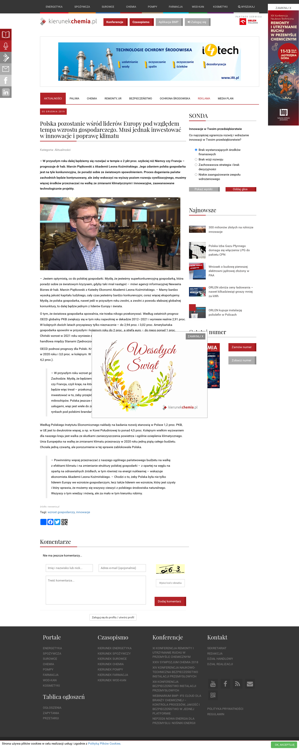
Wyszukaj (246, 6)
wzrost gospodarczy (61, 512)
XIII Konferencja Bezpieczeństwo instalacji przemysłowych (174, 686)
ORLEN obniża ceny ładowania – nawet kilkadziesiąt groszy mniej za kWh (231, 292)
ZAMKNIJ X (195, 336)
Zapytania (51, 713)
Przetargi (51, 718)
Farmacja (176, 6)
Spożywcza (82, 6)
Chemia (131, 6)
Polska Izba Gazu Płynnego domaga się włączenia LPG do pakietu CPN (229, 250)
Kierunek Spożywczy (114, 653)
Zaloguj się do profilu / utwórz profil (113, 617)
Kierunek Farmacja (113, 675)
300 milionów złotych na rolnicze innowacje (231, 229)
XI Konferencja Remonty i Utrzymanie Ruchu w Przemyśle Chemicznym (173, 652)
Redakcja (214, 653)
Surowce (108, 6)
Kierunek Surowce (112, 659)
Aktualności (53, 98)
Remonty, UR (113, 98)
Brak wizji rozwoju (209, 159)
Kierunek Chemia (111, 664)
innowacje (83, 512)
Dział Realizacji (220, 664)
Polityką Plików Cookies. (104, 743)
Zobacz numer (241, 360)
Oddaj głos (240, 189)
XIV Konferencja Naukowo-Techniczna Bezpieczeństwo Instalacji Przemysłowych (175, 672)
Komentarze (55, 541)
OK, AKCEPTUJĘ (285, 744)
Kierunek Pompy (110, 669)
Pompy (152, 6)
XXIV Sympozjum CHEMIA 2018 (175, 662)
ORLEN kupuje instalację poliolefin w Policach (225, 312)
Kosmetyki (220, 6)
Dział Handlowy (220, 659)
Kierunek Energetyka (115, 648)
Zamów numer (242, 347)
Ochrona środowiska (175, 98)
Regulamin (215, 714)
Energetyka (54, 6)
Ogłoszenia (52, 707)
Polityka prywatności (225, 709)
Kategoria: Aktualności (55, 150)
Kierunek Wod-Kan (112, 680)
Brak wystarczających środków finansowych (218, 152)
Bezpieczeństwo (140, 98)
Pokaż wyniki (203, 189)
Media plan (225, 98)
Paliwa (74, 98)
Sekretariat (217, 648)
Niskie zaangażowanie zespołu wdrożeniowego (218, 177)
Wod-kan (198, 6)
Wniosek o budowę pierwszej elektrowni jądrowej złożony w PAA (229, 271)
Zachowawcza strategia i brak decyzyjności (217, 167)
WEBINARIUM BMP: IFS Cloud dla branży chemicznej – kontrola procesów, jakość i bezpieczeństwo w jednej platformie (176, 704)
